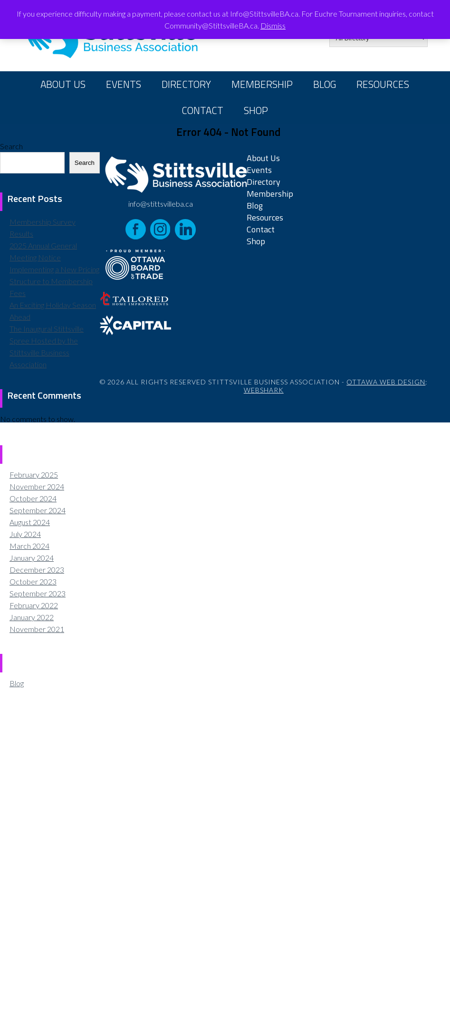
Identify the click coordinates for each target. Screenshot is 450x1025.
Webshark (264, 390)
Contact (202, 110)
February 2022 (34, 605)
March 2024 (29, 545)
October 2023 (33, 581)
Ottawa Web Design (385, 382)
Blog (324, 84)
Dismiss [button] (273, 25)
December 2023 (37, 569)
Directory (186, 84)
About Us (63, 84)
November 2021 (37, 628)
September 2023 (38, 593)
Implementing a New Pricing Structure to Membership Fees (54, 281)
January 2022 (32, 617)
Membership (262, 84)
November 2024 (37, 486)
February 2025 (34, 474)
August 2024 (30, 522)
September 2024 (38, 510)
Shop (256, 110)
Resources (382, 84)
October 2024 (33, 498)
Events (123, 84)
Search (11, 146)
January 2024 (32, 557)
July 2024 (25, 533)
